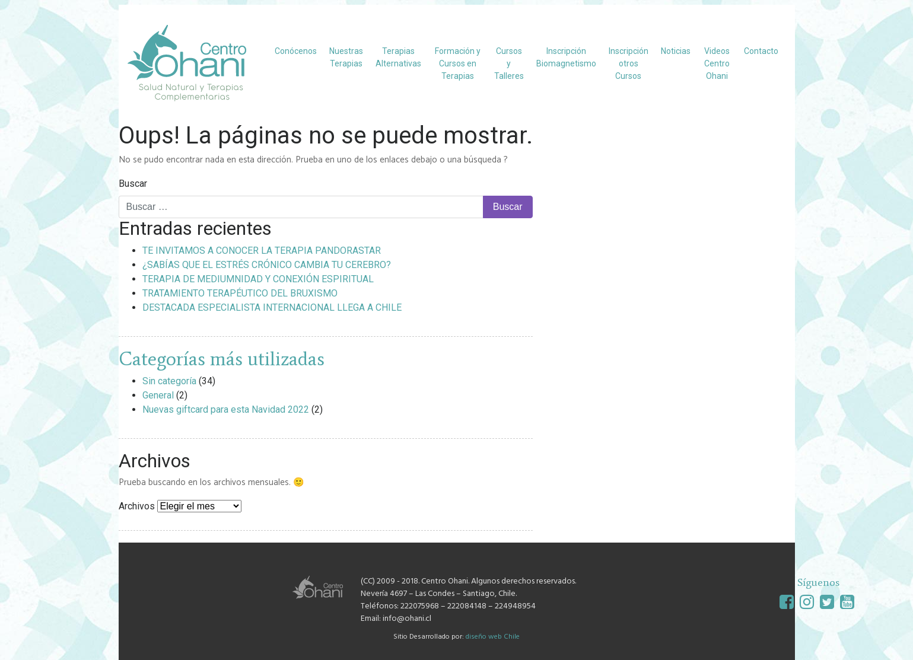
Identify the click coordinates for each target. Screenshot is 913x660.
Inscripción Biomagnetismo (566, 57)
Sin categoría (169, 381)
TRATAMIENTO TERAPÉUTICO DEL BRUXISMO (240, 293)
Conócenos (296, 51)
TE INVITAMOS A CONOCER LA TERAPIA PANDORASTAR (261, 250)
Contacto (761, 51)
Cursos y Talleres (509, 63)
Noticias (676, 51)
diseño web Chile (493, 637)
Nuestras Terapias (346, 57)
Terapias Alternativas (398, 57)
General (158, 395)
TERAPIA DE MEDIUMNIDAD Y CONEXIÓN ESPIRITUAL (258, 279)
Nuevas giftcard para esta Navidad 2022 (225, 409)
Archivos (137, 506)
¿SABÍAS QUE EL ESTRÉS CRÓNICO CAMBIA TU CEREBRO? (266, 264)
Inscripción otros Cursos (628, 63)
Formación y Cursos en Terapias (458, 63)
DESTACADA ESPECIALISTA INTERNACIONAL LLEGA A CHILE (272, 307)
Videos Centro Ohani (717, 63)
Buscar (133, 183)
